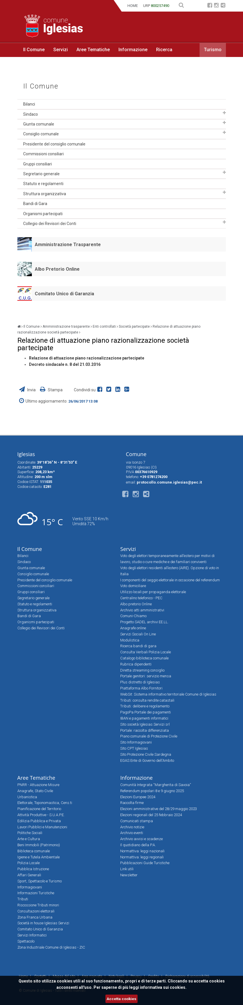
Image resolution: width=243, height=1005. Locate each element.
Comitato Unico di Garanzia (64, 293)
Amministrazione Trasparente (68, 244)
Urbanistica (27, 797)
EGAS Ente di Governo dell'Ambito (147, 760)
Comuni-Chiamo (133, 616)
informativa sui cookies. (163, 987)
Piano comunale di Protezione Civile (148, 736)
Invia (27, 390)
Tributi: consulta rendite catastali (147, 700)
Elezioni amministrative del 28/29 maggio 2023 (158, 809)
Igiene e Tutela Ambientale (38, 857)
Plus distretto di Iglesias (140, 682)
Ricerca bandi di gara (138, 646)
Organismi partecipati (43, 213)
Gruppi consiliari (37, 164)
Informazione (132, 49)
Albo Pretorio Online (57, 269)
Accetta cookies (121, 999)
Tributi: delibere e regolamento (144, 706)
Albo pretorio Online (136, 604)
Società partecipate (134, 326)
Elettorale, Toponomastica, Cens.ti (44, 803)
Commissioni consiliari (43, 154)
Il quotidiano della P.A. (138, 845)
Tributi (22, 899)
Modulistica (129, 640)
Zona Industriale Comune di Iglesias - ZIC (51, 947)
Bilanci (29, 104)
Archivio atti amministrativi (142, 610)
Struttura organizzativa (44, 193)
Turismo (213, 49)
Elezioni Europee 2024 (137, 797)
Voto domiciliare (133, 586)
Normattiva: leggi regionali (142, 857)
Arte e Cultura (28, 839)
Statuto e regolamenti (43, 183)
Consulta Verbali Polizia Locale (145, 652)
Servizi (60, 49)
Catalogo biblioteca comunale (144, 658)
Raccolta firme (132, 803)
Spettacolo (25, 941)
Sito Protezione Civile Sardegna (145, 754)
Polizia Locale (28, 863)
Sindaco (30, 114)
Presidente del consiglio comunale (54, 144)
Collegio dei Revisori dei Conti (49, 223)
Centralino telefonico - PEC (141, 598)
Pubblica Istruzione (33, 869)
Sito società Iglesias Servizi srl (145, 724)
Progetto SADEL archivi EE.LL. (144, 622)
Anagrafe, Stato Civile (35, 791)
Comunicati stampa (136, 821)
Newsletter (129, 875)
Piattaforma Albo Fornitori (141, 688)
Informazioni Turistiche (35, 893)
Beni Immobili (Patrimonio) (38, 845)
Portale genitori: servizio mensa (145, 676)
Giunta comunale (38, 124)
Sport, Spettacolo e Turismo (39, 881)
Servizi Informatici (32, 935)
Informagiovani (29, 887)
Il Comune (34, 49)
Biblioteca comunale (33, 851)
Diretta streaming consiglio (142, 670)
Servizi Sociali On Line (138, 634)
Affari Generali (29, 875)
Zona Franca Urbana (34, 917)
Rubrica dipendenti (135, 664)
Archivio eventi (131, 833)
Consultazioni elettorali (35, 911)
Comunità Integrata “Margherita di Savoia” (155, 785)
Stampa (51, 390)
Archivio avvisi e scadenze (141, 839)
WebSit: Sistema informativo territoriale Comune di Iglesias (168, 694)
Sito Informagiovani (136, 742)
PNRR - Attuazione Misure (38, 785)
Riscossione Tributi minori (38, 905)
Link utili (127, 869)
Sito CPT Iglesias (134, 748)
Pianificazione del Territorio (39, 809)
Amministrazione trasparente (66, 326)
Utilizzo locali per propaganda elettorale (153, 592)
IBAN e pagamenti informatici (144, 718)
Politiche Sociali (29, 833)
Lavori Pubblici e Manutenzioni (42, 827)
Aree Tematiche (93, 49)
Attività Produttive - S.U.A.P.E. (41, 815)
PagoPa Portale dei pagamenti (145, 712)
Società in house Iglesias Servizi (43, 923)
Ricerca (164, 49)
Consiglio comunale (41, 134)
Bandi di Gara (35, 203)
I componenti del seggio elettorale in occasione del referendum (170, 580)
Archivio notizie (132, 827)
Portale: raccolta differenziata (144, 730)
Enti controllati (104, 326)
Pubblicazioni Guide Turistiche (144, 863)
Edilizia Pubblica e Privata (39, 821)
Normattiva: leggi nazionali (142, 851)
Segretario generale (41, 174)
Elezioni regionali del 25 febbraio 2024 (151, 815)
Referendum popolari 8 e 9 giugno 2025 (152, 791)
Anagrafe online (133, 628)
